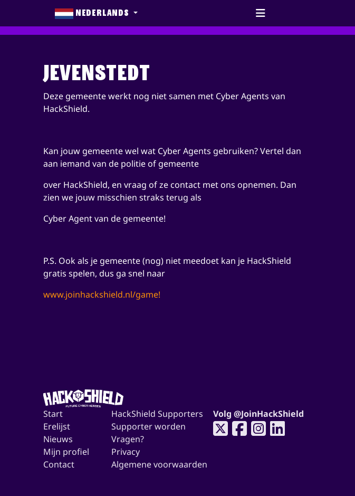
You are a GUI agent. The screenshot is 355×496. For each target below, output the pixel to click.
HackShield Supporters (157, 413)
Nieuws (58, 439)
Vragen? (127, 439)
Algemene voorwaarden (159, 464)
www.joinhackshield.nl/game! (101, 294)
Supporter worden (148, 426)
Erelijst (56, 426)
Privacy (125, 451)
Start (53, 413)
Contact (58, 464)
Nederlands (93, 13)
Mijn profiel (66, 451)
